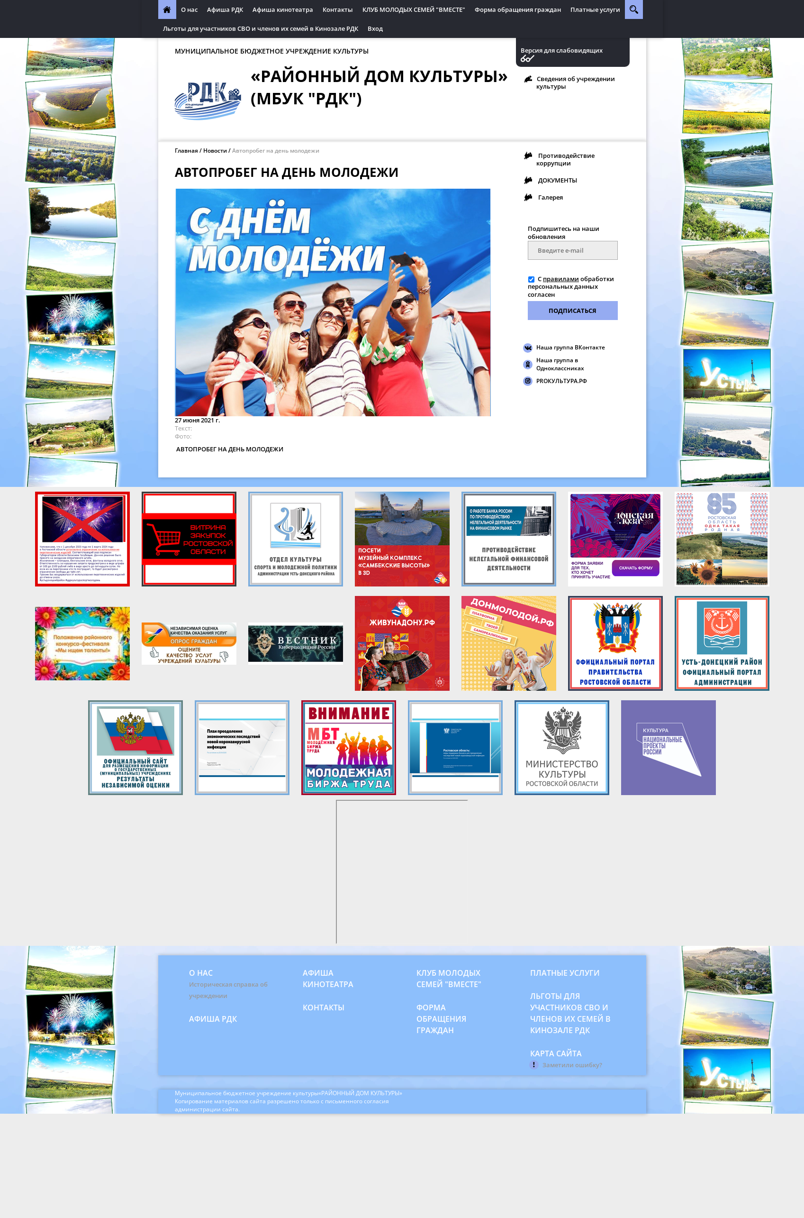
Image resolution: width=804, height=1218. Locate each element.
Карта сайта (556, 1053)
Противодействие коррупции (565, 159)
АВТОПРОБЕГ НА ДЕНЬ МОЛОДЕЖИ (229, 449)
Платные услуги (595, 9)
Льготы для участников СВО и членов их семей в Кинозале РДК (260, 28)
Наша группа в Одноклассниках (560, 364)
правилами (561, 279)
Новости (215, 150)
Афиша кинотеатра (283, 9)
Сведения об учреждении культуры (575, 82)
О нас (189, 9)
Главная (186, 150)
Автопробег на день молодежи (275, 150)
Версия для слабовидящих (562, 50)
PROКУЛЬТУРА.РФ (561, 381)
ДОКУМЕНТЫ (557, 180)
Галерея (550, 197)
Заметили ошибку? (572, 1065)
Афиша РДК (225, 9)
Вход (375, 28)
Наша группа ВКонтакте (570, 347)
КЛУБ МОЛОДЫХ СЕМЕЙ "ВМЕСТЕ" (413, 9)
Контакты (338, 9)
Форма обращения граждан (518, 9)
